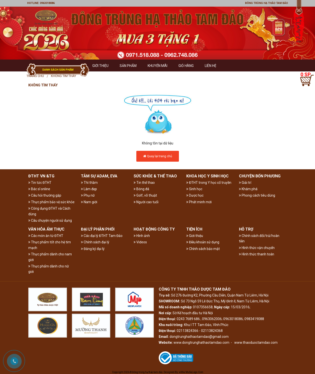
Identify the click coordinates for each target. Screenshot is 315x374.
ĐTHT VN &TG (41, 176)
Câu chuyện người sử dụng (50, 220)
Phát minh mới (199, 202)
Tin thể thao (144, 183)
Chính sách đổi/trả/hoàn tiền (259, 238)
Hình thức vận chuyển (257, 248)
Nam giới (89, 202)
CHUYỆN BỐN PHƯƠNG (260, 176)
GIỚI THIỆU (100, 66)
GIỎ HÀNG (186, 66)
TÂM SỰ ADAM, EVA (99, 176)
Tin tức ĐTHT (39, 183)
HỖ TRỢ (246, 229)
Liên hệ (210, 66)
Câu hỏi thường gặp (44, 195)
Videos (140, 242)
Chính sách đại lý (95, 242)
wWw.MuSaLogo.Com (191, 372)
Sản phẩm (128, 66)
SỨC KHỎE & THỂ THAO (155, 176)
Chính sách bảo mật (203, 249)
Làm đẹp (89, 189)
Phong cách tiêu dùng (257, 195)
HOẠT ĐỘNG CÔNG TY (154, 229)
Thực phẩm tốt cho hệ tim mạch (49, 244)
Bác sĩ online (39, 189)
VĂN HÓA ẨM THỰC (46, 229)
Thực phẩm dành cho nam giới (50, 257)
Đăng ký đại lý (93, 249)
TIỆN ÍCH (194, 229)
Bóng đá (141, 189)
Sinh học (194, 189)
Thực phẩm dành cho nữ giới (48, 269)
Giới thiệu (194, 236)
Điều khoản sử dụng (202, 242)
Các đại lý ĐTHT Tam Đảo (102, 236)
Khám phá (248, 189)
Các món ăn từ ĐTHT (45, 236)
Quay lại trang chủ (157, 156)
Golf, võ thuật (145, 195)
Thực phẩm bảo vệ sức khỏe (51, 202)
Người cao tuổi (146, 202)
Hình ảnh (142, 236)
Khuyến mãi (157, 66)
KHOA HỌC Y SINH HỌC (207, 176)
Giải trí (245, 183)
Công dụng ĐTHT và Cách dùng (49, 211)
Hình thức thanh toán (256, 254)
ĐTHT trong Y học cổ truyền (208, 183)
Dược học (195, 195)
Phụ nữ (88, 195)
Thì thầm (89, 183)
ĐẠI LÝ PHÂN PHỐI (97, 229)
